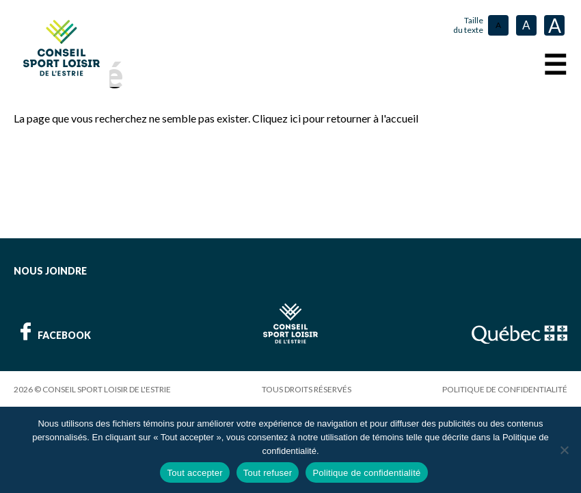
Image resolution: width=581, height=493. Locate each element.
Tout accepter (194, 473)
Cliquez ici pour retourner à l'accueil (335, 118)
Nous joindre (50, 271)
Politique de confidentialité (504, 389)
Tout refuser (268, 473)
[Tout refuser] (564, 450)
